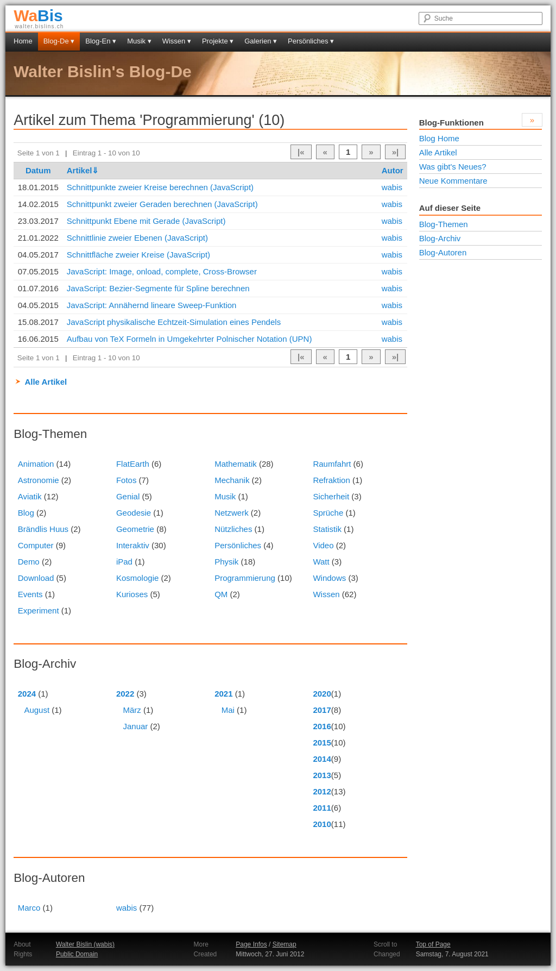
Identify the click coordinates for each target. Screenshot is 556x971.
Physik (226, 561)
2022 (125, 693)
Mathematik (235, 463)
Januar (135, 726)
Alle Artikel (45, 381)
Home (23, 41)
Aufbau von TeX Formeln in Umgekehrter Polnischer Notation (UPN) (189, 338)
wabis (392, 187)
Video (323, 545)
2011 (322, 807)
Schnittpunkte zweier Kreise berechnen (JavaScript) (160, 187)
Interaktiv (132, 545)
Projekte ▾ (217, 41)
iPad (124, 561)
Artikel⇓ (83, 170)
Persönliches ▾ (311, 41)
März (132, 710)
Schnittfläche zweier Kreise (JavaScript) (138, 254)
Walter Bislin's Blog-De (103, 71)
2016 (322, 726)
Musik (225, 496)
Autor (392, 170)
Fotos (126, 480)
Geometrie (135, 529)
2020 (322, 693)
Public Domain (77, 954)
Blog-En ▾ (100, 41)
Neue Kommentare (453, 180)
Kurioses (132, 594)
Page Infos (251, 944)
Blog (26, 512)
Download (36, 577)
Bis (38, 15)
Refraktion (331, 480)
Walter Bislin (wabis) (85, 944)
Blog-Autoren (443, 252)
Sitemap (284, 944)
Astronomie (38, 480)
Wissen (326, 594)
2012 (322, 791)
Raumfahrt (332, 463)
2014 (322, 758)
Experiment (38, 610)
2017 (322, 710)
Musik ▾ (139, 41)
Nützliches (233, 529)
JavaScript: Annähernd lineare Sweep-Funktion (152, 305)
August (36, 710)
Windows (329, 577)
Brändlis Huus (43, 529)
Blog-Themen (443, 224)
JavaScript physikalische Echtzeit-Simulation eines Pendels (174, 322)
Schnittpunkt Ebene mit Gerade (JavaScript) (146, 220)
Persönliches (237, 545)
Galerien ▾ (260, 41)
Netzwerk (231, 512)
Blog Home (439, 138)
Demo (29, 561)
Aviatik (30, 496)
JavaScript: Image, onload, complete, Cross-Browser (162, 271)
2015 (322, 742)
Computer (36, 545)
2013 (322, 775)
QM (221, 594)
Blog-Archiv (440, 238)
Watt (321, 561)
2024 (27, 693)
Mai (228, 710)
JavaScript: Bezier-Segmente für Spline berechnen (158, 288)
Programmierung (244, 577)
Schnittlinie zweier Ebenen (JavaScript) (137, 237)
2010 (322, 824)
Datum (38, 170)
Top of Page (433, 944)
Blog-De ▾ (59, 41)
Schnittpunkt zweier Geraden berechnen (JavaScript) (162, 204)
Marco (29, 907)
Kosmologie (137, 577)
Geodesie (133, 512)
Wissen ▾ (176, 41)
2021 (223, 693)
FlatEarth (132, 463)
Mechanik (231, 480)
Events (30, 594)
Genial (128, 496)
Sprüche (328, 512)
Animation (36, 463)
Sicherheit (331, 496)
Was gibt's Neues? (452, 166)
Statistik (327, 529)
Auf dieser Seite (450, 207)
